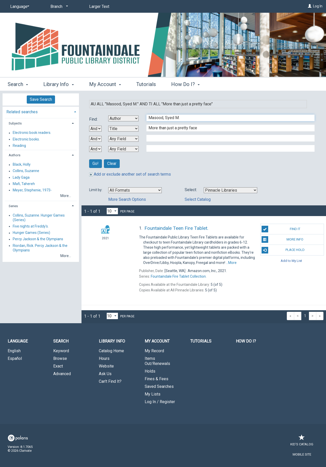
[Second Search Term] (228, 128)
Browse (60, 358)
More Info (283, 239)
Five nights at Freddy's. (31, 226)
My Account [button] (105, 84)
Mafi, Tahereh (24, 184)
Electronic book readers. (32, 133)
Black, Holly (22, 165)
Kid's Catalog (301, 441)
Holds (150, 371)
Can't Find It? (110, 381)
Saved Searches (159, 386)
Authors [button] (14, 155)
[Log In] (309, 6)
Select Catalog (198, 199)
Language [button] (18, 341)
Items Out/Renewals (157, 361)
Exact (58, 366)
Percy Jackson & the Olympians (38, 239)
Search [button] (18, 84)
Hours (104, 358)
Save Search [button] (41, 99)
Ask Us (105, 373)
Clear (111, 163)
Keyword (61, 350)
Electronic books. (26, 139)
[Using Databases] (230, 190)
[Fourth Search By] (123, 149)
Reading (19, 146)
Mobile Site (302, 454)
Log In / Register (160, 401)
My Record (154, 350)
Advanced (62, 373)
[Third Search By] (123, 139)
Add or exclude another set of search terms (130, 174)
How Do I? (246, 341)
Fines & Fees (156, 378)
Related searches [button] (22, 111)
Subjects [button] (15, 123)
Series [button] (13, 206)
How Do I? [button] (185, 84)
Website (106, 366)
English (14, 350)
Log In (317, 6)
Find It (281, 229)
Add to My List (291, 261)
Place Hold (283, 250)
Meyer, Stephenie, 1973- (32, 190)
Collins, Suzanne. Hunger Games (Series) (39, 217)
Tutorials (146, 84)
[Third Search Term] (228, 138)
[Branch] (58, 7)
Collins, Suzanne (26, 171)
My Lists (152, 394)
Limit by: (96, 190)
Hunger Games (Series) (31, 233)
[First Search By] (123, 118)
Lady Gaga (21, 177)
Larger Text (99, 6)
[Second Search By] (123, 129)
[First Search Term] (228, 118)
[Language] (19, 7)
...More (231, 263)
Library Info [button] (58, 84)
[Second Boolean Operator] (95, 139)
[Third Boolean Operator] (95, 149)
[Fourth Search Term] (228, 148)
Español (15, 358)
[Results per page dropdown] (112, 211)
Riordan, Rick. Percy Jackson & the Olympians (40, 248)
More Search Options (127, 199)
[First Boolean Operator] (95, 129)
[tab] (41, 111)
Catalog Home (111, 350)
